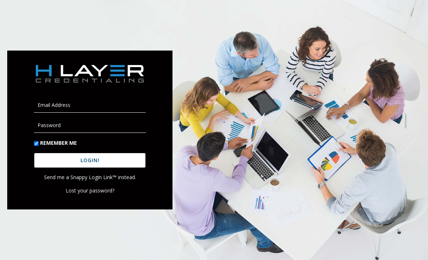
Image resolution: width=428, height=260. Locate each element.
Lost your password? (90, 190)
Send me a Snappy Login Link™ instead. (90, 177)
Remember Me (58, 142)
